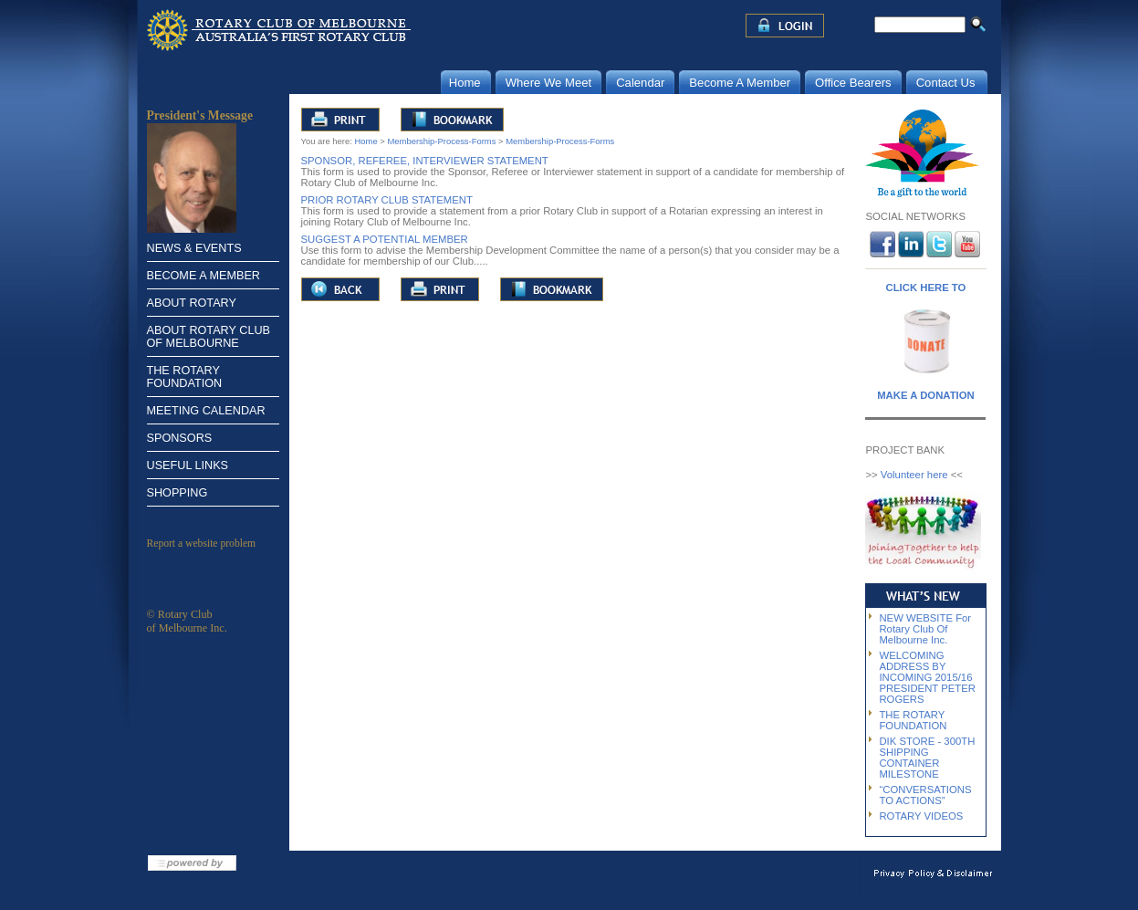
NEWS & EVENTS (194, 248)
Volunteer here (914, 474)
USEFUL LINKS (188, 465)
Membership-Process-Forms (441, 141)
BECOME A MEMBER (203, 275)
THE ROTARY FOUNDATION (185, 377)
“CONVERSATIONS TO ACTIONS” (925, 795)
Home (365, 141)
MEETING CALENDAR (206, 410)
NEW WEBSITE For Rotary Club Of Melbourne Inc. (925, 628)
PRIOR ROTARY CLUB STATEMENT (387, 199)
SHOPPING (177, 492)
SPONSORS (180, 438)
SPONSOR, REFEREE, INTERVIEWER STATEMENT (424, 160)
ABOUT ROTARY (191, 303)
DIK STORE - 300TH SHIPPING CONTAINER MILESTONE (927, 757)
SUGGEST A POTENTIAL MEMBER (384, 239)
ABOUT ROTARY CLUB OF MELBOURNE (209, 337)
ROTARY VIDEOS (921, 816)
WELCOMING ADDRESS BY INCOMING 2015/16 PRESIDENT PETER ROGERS (927, 677)
